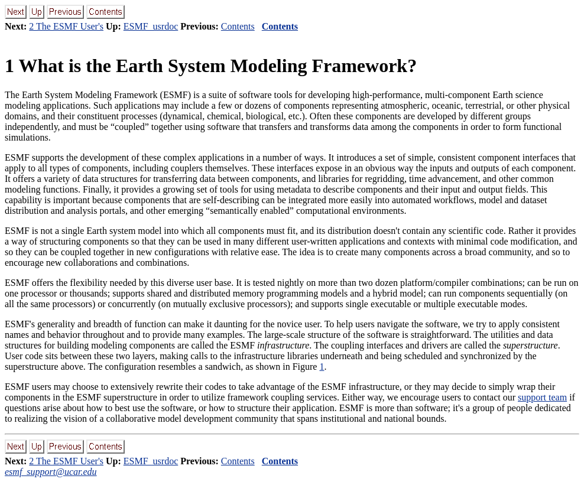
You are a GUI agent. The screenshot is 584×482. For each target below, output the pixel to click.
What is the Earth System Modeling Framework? (211, 65)
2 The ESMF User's (66, 26)
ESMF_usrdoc (151, 26)
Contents (238, 26)
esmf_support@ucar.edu (51, 472)
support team (542, 397)
